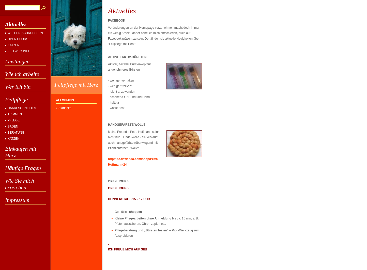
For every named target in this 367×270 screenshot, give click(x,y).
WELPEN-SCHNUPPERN (25, 33)
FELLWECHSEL (19, 51)
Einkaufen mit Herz (20, 152)
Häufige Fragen (23, 168)
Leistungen (17, 61)
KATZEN (13, 45)
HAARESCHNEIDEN (22, 108)
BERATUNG (16, 132)
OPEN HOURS (18, 39)
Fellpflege (16, 99)
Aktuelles (15, 24)
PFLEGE (14, 120)
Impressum (17, 200)
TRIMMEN (15, 114)
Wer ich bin (18, 87)
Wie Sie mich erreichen (19, 184)
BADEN (13, 126)
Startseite (64, 108)
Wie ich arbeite (22, 74)
